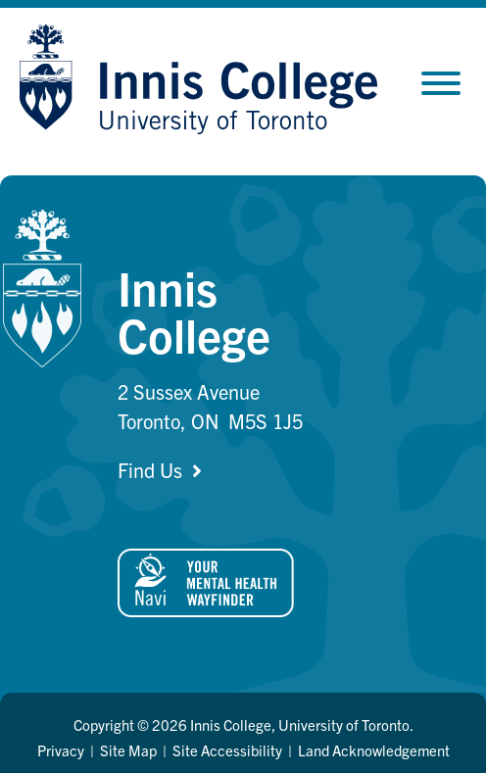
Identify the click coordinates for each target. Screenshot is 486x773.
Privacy (60, 750)
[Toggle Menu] (441, 83)
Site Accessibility (227, 750)
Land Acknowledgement (374, 750)
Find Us (150, 470)
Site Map (128, 750)
